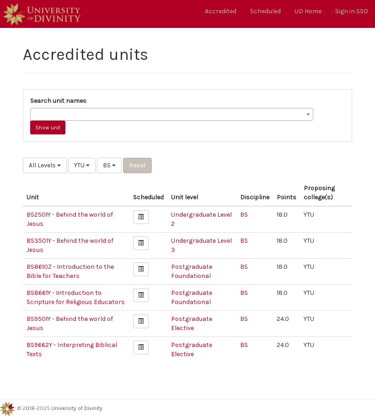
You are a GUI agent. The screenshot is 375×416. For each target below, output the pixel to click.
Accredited (220, 11)
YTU (82, 165)
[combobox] (171, 114)
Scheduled (265, 11)
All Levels (45, 165)
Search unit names (58, 101)
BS (109, 165)
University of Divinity (76, 408)
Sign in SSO (351, 11)
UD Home (308, 11)
